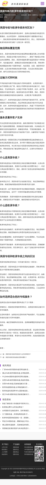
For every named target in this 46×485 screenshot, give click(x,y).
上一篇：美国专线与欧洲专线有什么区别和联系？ (15, 354)
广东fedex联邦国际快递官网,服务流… (16, 369)
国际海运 (16, 452)
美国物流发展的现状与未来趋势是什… (16, 428)
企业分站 (39, 469)
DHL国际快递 (28, 447)
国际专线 (16, 454)
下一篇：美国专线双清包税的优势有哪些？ (13, 357)
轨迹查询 (4, 454)
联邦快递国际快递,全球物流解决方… (15, 387)
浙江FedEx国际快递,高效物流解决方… (16, 394)
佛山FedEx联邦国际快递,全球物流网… (16, 373)
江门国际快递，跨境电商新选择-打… (15, 414)
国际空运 (16, 449)
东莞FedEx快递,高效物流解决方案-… (15, 384)
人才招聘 (4, 452)
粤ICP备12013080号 (26, 472)
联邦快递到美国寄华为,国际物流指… (15, 391)
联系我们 (4, 449)
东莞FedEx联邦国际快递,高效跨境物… (16, 380)
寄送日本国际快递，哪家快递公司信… (16, 421)
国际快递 (16, 447)
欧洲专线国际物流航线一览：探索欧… (16, 418)
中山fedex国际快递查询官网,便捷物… (16, 377)
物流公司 (20, 86)
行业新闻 (42, 15)
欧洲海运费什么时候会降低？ (13, 407)
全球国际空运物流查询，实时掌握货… (16, 411)
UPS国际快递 (28, 449)
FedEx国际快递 (29, 452)
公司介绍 (4, 447)
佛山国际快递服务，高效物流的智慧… (16, 425)
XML (18, 472)
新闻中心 (35, 15)
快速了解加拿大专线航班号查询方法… (16, 403)
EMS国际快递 (28, 454)
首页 (29, 15)
